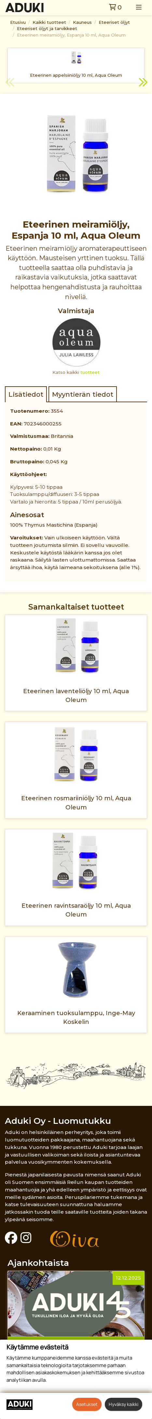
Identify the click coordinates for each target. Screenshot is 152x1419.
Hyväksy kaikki (123, 1404)
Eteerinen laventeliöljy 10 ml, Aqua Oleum (76, 695)
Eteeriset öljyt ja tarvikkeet (47, 28)
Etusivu (18, 22)
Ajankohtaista (38, 1262)
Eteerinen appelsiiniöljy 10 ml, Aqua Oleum (76, 75)
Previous (10, 83)
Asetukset (87, 1404)
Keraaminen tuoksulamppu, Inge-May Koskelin (76, 1017)
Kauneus (82, 22)
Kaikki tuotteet (49, 22)
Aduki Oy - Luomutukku (58, 1120)
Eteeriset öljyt (114, 22)
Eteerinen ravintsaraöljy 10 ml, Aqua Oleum (76, 910)
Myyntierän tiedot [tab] (82, 394)
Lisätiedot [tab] (25, 394)
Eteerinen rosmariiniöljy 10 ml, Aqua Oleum (76, 802)
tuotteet (90, 372)
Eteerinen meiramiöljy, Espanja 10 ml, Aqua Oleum (71, 35)
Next (142, 83)
